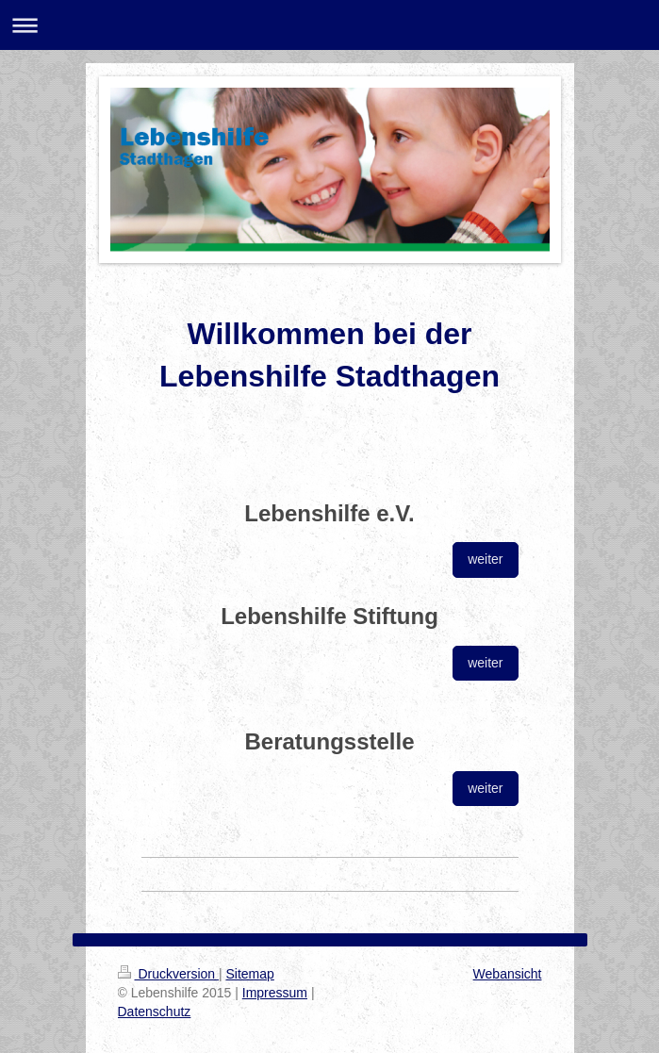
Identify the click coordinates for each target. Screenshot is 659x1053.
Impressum (274, 992)
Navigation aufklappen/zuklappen (329, 25)
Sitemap (250, 973)
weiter (485, 559)
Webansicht (507, 973)
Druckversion (168, 973)
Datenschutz (154, 1011)
